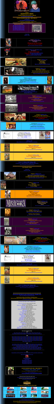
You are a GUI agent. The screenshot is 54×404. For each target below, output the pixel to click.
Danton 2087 (21, 320)
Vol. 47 (32, 338)
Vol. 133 (27, 169)
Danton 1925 (20, 303)
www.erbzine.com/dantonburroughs (27, 20)
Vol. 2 (17, 332)
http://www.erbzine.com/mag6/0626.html (33, 250)
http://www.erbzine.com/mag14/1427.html (30, 82)
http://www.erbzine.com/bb (31, 81)
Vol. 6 (28, 332)
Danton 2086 (21, 319)
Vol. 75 (16, 344)
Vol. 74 (13, 344)
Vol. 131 (30, 352)
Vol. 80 (31, 344)
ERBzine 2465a (36, 278)
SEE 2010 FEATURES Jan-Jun (18, 25)
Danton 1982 (24, 312)
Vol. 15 (25, 333)
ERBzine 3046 (36, 209)
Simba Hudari (29, 260)
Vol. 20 (40, 333)
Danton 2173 (21, 326)
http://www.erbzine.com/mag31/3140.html (24, 137)
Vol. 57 (32, 339)
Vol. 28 (35, 336)
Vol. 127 (16, 352)
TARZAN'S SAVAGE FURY (37, 125)
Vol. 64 (22, 340)
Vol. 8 (33, 332)
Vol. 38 (35, 337)
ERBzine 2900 (33, 162)
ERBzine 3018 (36, 228)
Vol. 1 (15, 332)
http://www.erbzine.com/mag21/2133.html (41, 119)
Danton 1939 (23, 307)
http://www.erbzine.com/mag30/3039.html (34, 212)
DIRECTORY (37, 98)
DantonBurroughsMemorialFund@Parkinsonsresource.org (27, 377)
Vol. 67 (32, 340)
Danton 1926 (24, 304)
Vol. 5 (25, 332)
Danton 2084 (22, 317)
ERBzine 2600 (26, 162)
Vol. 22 (16, 336)
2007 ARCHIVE (27, 359)
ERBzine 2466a (36, 155)
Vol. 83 (40, 344)
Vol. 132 (33, 352)
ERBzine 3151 (44, 59)
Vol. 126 (12, 352)
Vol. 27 (32, 336)
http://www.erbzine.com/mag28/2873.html (37, 128)
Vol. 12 (16, 333)
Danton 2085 (21, 318)
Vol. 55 (26, 339)
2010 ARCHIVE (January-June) (27, 363)
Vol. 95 (21, 346)
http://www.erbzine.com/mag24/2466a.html (33, 158)
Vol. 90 (32, 345)
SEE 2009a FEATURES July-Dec (19, 26)
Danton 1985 (21, 313)
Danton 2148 (24, 323)
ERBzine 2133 (44, 114)
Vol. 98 (30, 346)
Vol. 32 (16, 337)
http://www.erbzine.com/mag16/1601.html (34, 196)
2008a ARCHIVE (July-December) (27, 360)
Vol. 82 (38, 344)
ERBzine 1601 (36, 191)
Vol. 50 (41, 338)
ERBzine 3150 (36, 182)
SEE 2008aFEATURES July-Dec (19, 28)
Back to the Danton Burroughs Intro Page (27, 354)
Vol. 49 (38, 338)
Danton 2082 (23, 315)
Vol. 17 (31, 333)
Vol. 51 (13, 339)
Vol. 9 (36, 332)
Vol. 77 (22, 344)
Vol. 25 (25, 336)
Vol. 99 (33, 346)
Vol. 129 (23, 352)
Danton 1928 (23, 306)
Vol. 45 (26, 338)
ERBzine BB (30, 77)
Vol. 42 (17, 338)
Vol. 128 (19, 352)
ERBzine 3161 (32, 49)
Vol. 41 (14, 338)
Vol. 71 (24, 341)
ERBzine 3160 (36, 39)
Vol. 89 (29, 345)
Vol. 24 (22, 336)
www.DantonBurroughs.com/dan (27, 16)
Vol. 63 (19, 340)
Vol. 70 (41, 340)
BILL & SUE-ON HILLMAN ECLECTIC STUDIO (27, 400)
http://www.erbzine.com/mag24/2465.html (33, 272)
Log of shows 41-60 (28, 259)
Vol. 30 (41, 336)
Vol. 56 (29, 339)
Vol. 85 (16, 345)
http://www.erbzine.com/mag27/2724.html (42, 205)
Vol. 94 (18, 346)
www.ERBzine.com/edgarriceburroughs (10, 397)
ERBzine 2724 (44, 201)
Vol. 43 (20, 338)
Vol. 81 (34, 344)
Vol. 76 (19, 344)
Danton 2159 (24, 325)
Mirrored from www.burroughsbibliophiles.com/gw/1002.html (28, 91)
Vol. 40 (41, 337)
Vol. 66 (28, 340)
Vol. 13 (19, 333)
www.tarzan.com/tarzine (27, 299)
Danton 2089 (22, 322)
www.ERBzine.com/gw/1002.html (28, 90)
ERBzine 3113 (43, 68)
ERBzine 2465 (36, 268)
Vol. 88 (26, 345)
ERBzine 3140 (27, 132)
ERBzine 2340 (31, 255)
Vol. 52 (16, 339)
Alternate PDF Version (28, 92)
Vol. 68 (35, 340)
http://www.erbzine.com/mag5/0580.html (37, 127)
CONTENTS (27, 19)
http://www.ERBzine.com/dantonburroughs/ (27, 295)
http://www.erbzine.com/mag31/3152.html (36, 177)
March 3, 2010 (27, 35)
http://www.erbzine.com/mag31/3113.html (40, 73)
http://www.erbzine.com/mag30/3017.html (33, 224)
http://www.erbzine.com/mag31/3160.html (35, 45)
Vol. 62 (16, 340)
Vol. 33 (19, 337)
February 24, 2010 (27, 170)
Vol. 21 (13, 336)
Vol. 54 (23, 339)
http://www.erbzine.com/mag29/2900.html (27, 164)
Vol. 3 (20, 332)
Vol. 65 (25, 340)
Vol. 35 (26, 337)
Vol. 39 (38, 337)
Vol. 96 (24, 346)
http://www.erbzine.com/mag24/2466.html (33, 149)
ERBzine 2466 (36, 145)
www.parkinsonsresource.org (27, 379)
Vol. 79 (28, 344)
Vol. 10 (38, 332)
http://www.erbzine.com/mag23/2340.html (28, 261)
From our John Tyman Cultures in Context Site (36, 174)
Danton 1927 (19, 305)
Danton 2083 (23, 316)
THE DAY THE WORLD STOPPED (36, 53)
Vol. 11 (13, 333)
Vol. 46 (29, 338)
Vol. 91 (35, 345)
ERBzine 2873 (40, 123)
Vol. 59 (38, 339)
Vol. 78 (25, 344)
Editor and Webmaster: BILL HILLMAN (26, 399)
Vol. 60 (41, 339)
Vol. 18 (34, 333)
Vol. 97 (27, 346)
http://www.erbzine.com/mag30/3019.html (37, 101)
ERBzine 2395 (29, 140)
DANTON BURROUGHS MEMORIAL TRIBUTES (27, 294)
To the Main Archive (27, 358)
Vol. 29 (38, 336)
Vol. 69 (38, 340)
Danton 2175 (19, 327)
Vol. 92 (38, 345)
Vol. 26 (29, 336)
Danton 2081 (22, 314)
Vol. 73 (30, 341)
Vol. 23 (19, 336)
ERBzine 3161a (39, 49)
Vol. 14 (22, 333)
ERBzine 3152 (38, 173)
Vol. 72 (27, 341)
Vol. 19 (37, 333)
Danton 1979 (22, 311)
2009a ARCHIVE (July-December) (27, 362)
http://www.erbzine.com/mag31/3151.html (42, 64)
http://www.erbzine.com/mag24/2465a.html (33, 281)
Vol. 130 (26, 352)
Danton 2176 (19, 328)
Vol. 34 (23, 337)
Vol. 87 (23, 345)
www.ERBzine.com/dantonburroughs (32, 373)
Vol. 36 (29, 337)
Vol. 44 (23, 338)
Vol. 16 (28, 333)
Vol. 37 (32, 337)
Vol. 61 (13, 340)
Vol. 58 (35, 339)
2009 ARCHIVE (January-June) (27, 361)
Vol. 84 (13, 345)
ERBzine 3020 (40, 105)
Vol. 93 (41, 345)
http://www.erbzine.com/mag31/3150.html (34, 187)
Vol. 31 (13, 337)
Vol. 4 (23, 332)
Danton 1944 (23, 308)
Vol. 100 (36, 346)
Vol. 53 (19, 339)
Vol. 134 (27, 34)
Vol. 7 (31, 332)
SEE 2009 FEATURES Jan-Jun (18, 27)
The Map (25, 136)
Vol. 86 (19, 345)
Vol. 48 (35, 338)
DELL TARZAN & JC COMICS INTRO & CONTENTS (27, 141)
